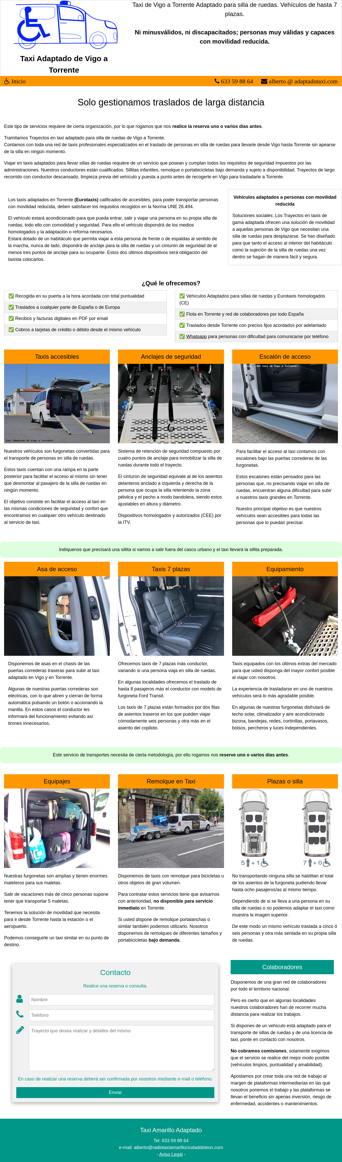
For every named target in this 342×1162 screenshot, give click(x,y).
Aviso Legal (171, 1154)
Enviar (115, 1092)
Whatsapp (196, 336)
